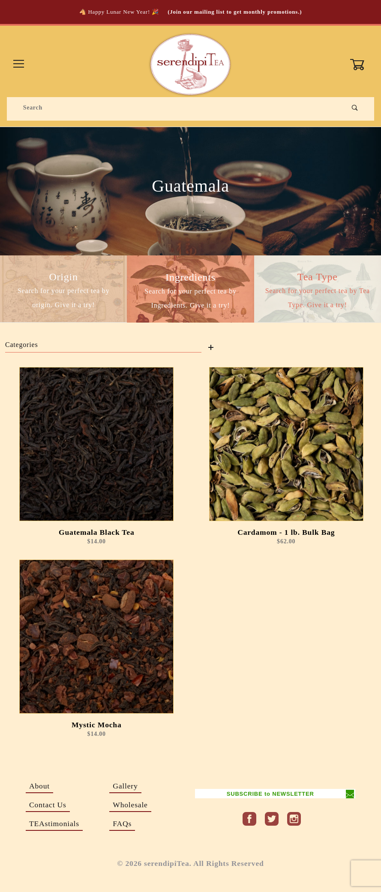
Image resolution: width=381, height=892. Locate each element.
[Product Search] (176, 107)
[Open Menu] (19, 64)
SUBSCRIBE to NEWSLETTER (270, 794)
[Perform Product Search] (355, 107)
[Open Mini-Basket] (362, 64)
